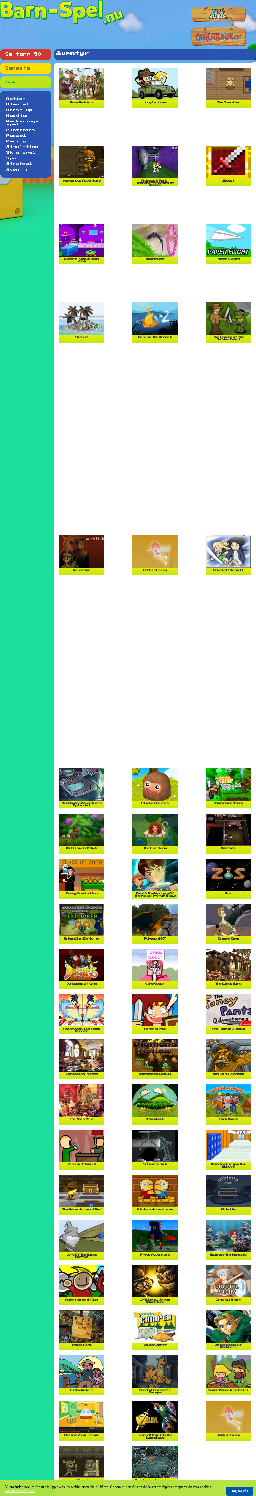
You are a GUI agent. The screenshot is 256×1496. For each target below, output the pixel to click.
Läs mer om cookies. (20, 1491)
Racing (16, 141)
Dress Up (19, 110)
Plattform (20, 130)
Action (16, 98)
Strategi (19, 163)
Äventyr (17, 169)
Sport (14, 158)
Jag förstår (239, 1491)
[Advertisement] (156, 129)
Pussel (16, 135)
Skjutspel (21, 152)
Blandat (17, 104)
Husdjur (17, 115)
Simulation (22, 147)
